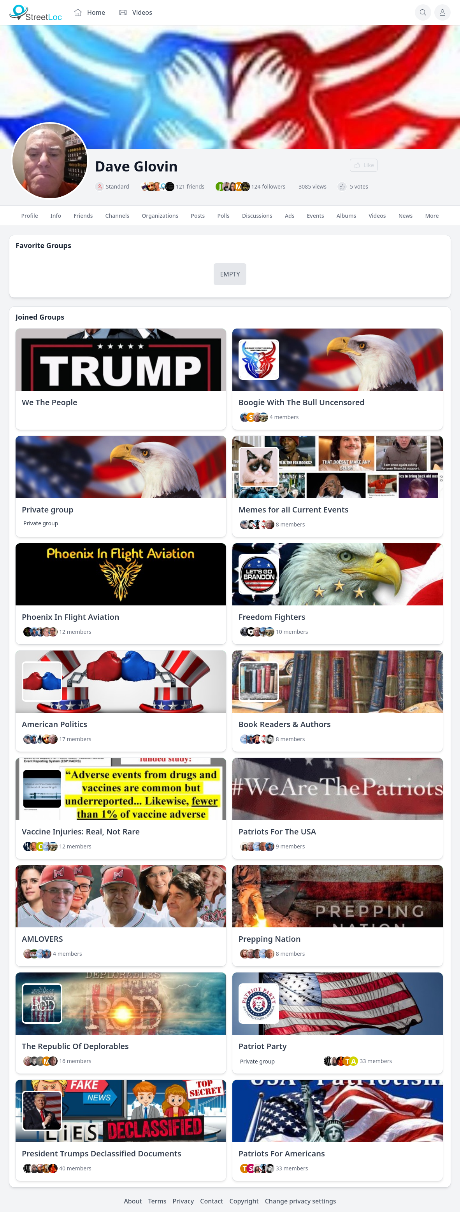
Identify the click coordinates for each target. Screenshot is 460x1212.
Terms (157, 1201)
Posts (197, 219)
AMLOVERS (42, 939)
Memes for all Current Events (294, 509)
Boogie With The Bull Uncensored (302, 402)
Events (315, 219)
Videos (377, 219)
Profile (29, 219)
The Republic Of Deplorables (75, 1046)
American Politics (54, 724)
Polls (223, 219)
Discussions (257, 219)
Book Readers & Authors (285, 724)
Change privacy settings (300, 1201)
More (432, 219)
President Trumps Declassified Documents (101, 1153)
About (133, 1201)
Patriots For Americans (282, 1153)
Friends (83, 219)
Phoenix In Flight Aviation (70, 617)
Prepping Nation (270, 939)
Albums (346, 219)
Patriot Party (263, 1046)
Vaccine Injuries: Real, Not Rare (81, 831)
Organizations (159, 219)
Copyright (243, 1201)
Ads (290, 219)
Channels (117, 219)
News (405, 219)
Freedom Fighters (272, 617)
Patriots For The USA (277, 831)
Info (55, 219)
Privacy (183, 1201)
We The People (49, 402)
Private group (48, 509)
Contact (211, 1201)
